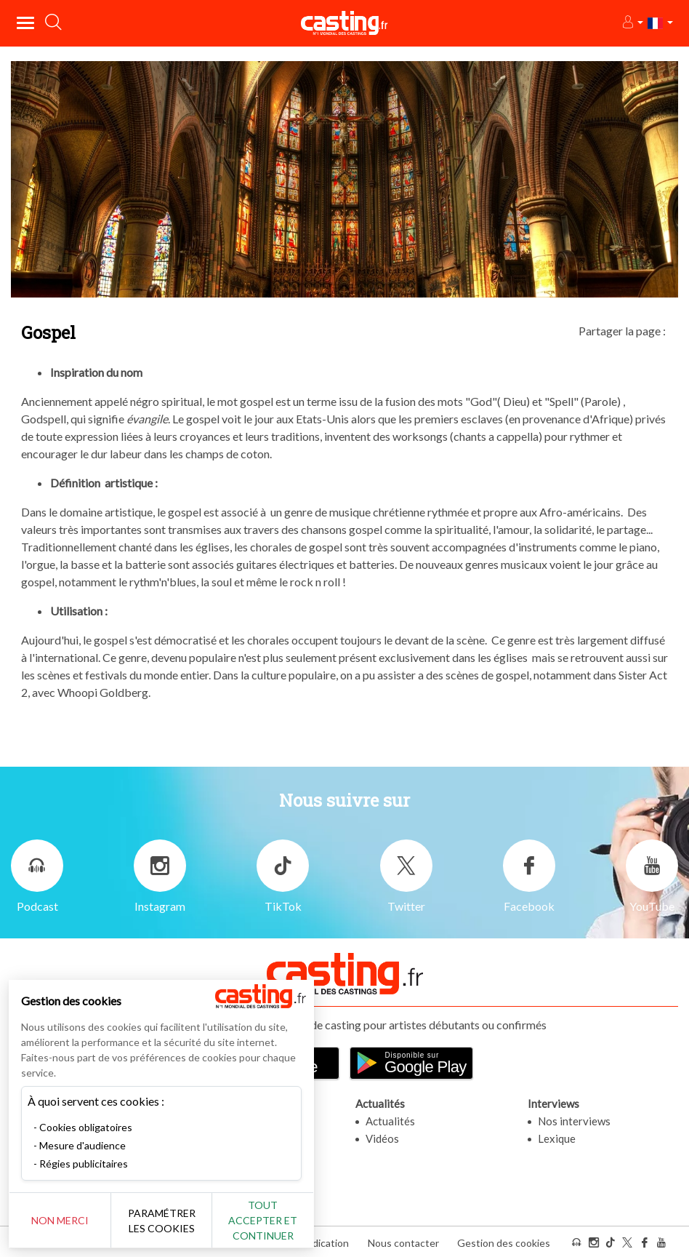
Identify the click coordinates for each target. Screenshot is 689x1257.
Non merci (60, 1220)
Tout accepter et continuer (262, 1220)
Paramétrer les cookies (162, 1220)
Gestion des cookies (503, 1241)
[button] (631, 23)
